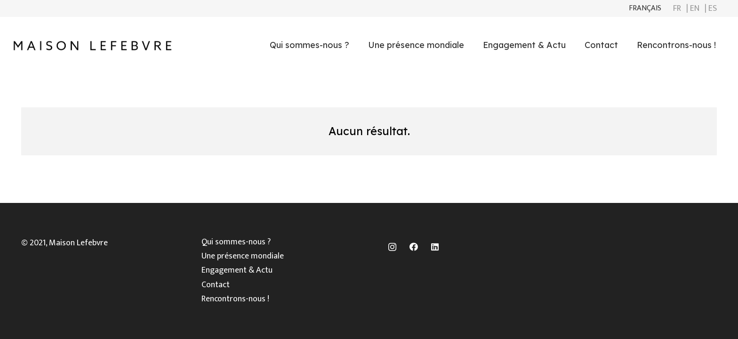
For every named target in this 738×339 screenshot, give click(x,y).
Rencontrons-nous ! (235, 299)
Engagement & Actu (237, 270)
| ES (711, 8)
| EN (692, 8)
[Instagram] (392, 247)
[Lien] (92, 45)
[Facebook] (413, 247)
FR (677, 8)
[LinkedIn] (434, 247)
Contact (215, 285)
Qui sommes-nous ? (236, 242)
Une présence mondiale (242, 256)
